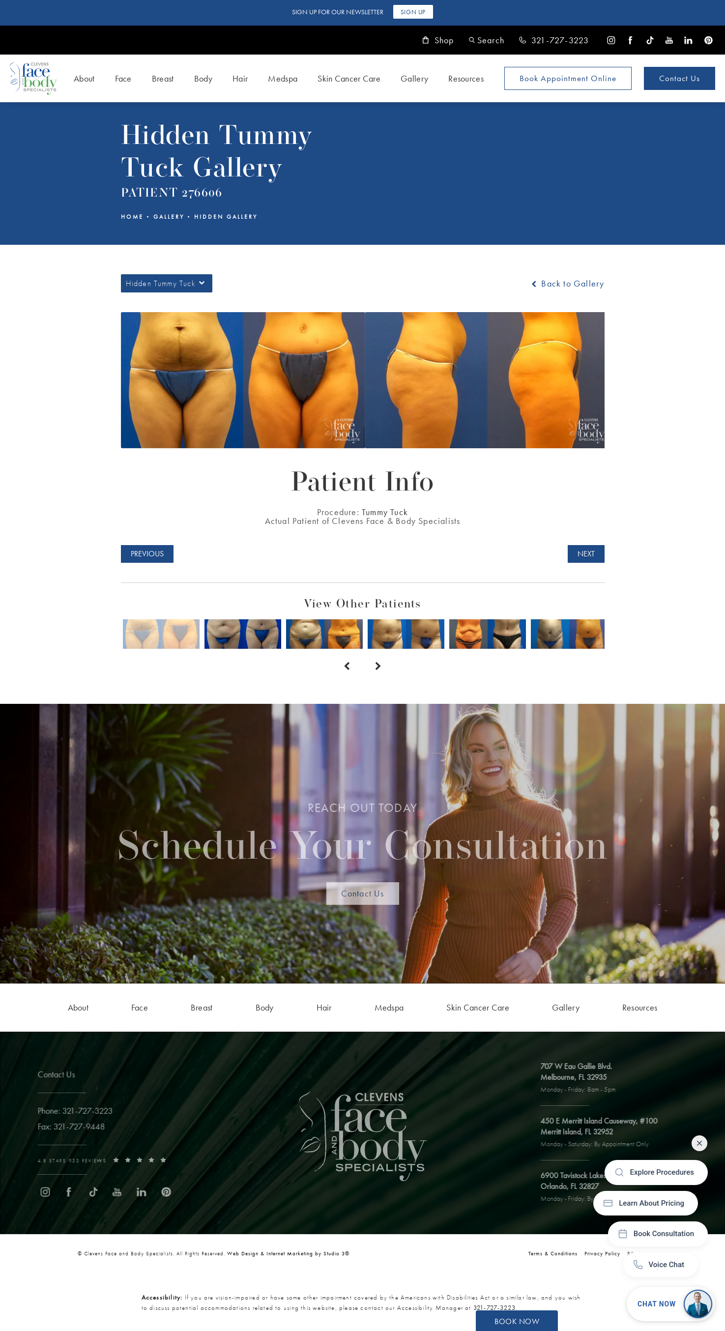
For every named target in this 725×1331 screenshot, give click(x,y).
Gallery (168, 216)
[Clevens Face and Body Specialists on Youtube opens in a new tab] (669, 40)
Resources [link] (466, 78)
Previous (147, 554)
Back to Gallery (567, 283)
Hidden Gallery (226, 216)
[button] (486, 40)
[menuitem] (611, 40)
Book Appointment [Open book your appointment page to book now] (568, 78)
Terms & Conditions (553, 1253)
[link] (554, 40)
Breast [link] (163, 78)
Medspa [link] (282, 78)
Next (586, 554)
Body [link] (203, 78)
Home (132, 216)
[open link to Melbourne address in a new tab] (584, 1078)
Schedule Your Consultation (362, 839)
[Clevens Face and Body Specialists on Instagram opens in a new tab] (611, 40)
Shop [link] (438, 40)
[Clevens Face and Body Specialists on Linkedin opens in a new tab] (688, 40)
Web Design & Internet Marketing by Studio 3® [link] (288, 1253)
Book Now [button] (516, 1321)
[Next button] (378, 666)
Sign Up (413, 12)
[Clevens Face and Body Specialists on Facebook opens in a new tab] (630, 40)
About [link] (84, 78)
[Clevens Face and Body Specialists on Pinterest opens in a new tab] (708, 40)
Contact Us (679, 78)
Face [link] (123, 78)
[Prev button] (347, 666)
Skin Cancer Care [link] (349, 78)
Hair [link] (240, 78)
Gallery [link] (414, 78)
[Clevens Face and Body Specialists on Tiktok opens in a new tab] (650, 40)
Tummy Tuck (385, 512)
